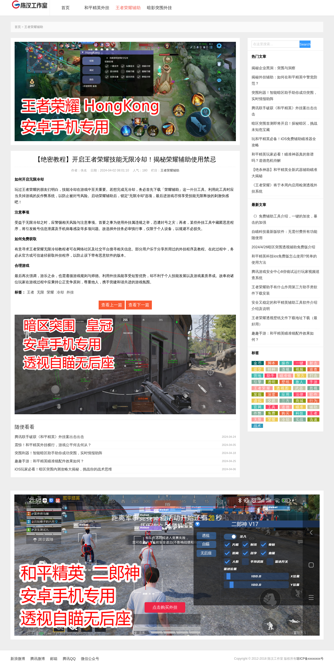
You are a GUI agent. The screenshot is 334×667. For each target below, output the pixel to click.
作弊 (258, 413)
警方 (300, 375)
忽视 (313, 388)
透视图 (282, 388)
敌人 (300, 382)
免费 (272, 413)
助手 (270, 375)
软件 (313, 394)
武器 (299, 388)
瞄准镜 (285, 375)
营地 (257, 375)
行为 (313, 401)
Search (305, 44)
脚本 (272, 363)
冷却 (60, 292)
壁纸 (286, 382)
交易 (272, 401)
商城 (300, 401)
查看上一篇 (111, 305)
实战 (300, 419)
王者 (30, 292)
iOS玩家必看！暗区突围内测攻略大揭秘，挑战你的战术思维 (63, 469)
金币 (258, 363)
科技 (300, 413)
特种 (272, 369)
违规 (286, 369)
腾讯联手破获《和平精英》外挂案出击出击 (49, 437)
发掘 (258, 394)
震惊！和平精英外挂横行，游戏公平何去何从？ (53, 445)
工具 (272, 407)
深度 (272, 394)
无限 (40, 292)
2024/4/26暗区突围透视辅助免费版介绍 (283, 247)
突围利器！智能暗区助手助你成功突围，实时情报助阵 (58, 453)
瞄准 (300, 407)
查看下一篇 (138, 305)
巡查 (313, 369)
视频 (300, 369)
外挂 (193, 189)
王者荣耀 (262, 388)
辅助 (313, 407)
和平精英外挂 (96, 7)
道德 (286, 407)
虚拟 (258, 401)
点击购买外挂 (164, 607)
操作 (286, 363)
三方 (286, 401)
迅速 (313, 419)
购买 (286, 413)
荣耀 (50, 292)
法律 (300, 394)
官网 (258, 407)
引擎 (258, 382)
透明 (272, 382)
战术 (257, 426)
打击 (313, 375)
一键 (300, 363)
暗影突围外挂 (159, 7)
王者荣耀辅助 (128, 7)
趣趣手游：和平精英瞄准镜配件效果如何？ (49, 461)
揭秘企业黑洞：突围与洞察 (273, 68)
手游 (313, 382)
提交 (258, 369)
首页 (65, 7)
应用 (286, 394)
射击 (313, 363)
